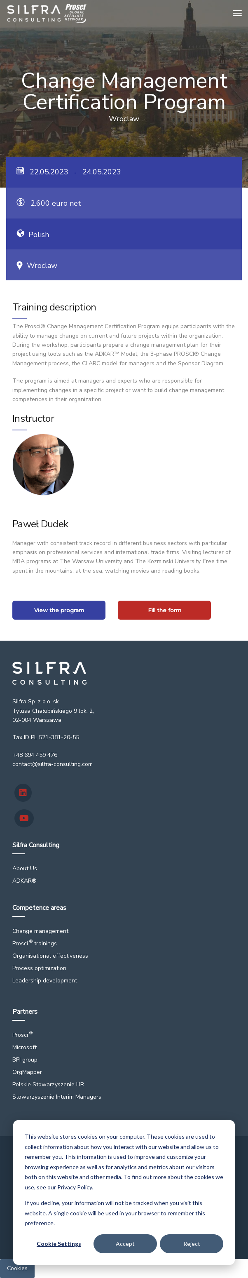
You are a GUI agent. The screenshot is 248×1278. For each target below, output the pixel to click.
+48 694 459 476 (34, 755)
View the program (59, 610)
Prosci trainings (34, 943)
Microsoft (24, 1047)
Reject (191, 1243)
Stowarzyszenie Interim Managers (56, 1097)
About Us (24, 868)
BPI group (24, 1060)
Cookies (17, 1268)
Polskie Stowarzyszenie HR (48, 1084)
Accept (125, 1243)
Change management (40, 931)
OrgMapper (27, 1072)
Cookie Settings (59, 1243)
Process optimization (39, 968)
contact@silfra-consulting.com (52, 764)
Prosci (22, 1035)
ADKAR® (24, 881)
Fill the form (164, 610)
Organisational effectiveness (50, 956)
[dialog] (124, 1192)
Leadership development (44, 980)
